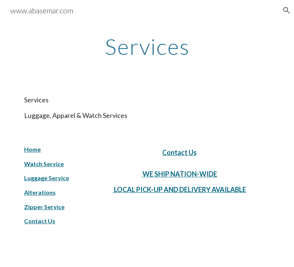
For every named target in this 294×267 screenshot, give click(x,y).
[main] (147, 46)
